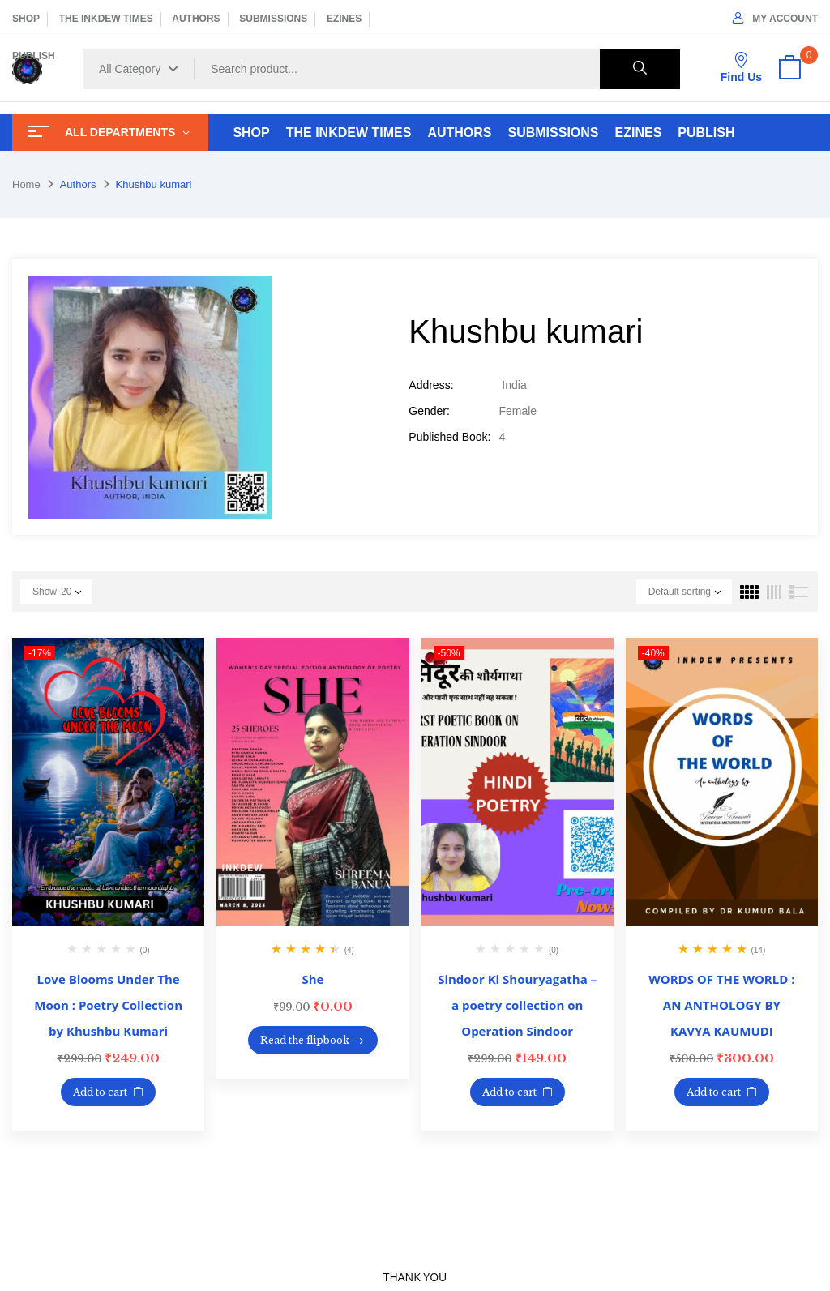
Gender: (429, 410)
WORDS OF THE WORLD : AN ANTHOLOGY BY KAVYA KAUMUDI (721, 1005)
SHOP (26, 18)
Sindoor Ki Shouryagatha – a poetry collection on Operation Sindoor (517, 1005)
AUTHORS (196, 18)
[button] (789, 69)
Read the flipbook (304, 1040)
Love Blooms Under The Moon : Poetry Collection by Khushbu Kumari (108, 1005)
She (312, 979)
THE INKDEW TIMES (106, 18)
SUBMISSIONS (273, 18)
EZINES (344, 18)
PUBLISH (33, 56)
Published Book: (449, 436)
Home (26, 184)
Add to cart (100, 1092)
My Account (775, 18)
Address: (431, 384)
